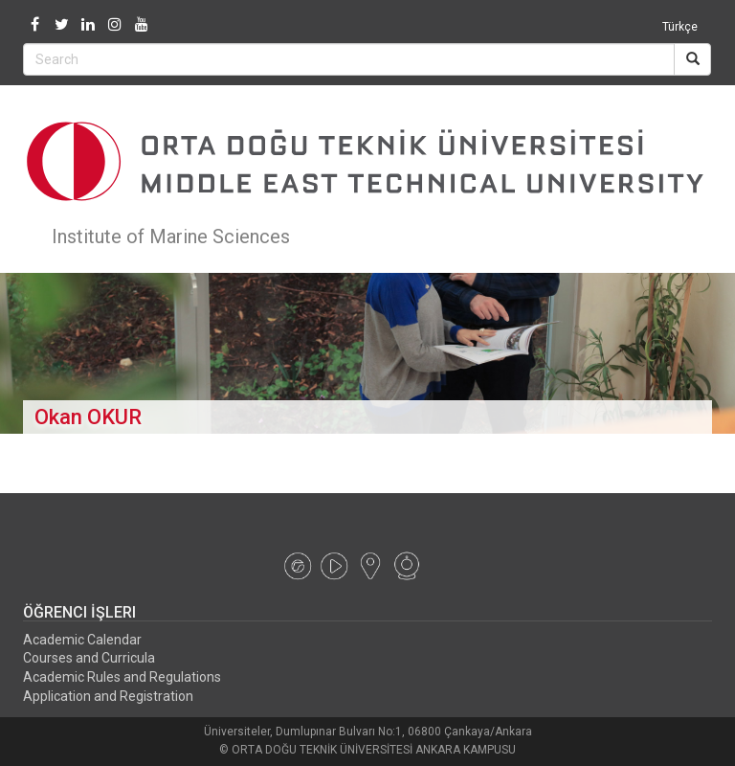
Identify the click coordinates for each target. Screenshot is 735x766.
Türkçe (680, 27)
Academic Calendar (82, 639)
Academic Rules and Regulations (122, 677)
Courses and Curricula (89, 657)
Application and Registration (108, 696)
